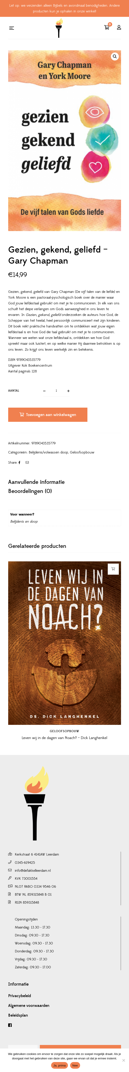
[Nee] (123, 1060)
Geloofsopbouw (82, 452)
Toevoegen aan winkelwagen (51, 414)
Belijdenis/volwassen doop (48, 452)
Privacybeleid (19, 996)
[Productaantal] (56, 391)
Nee (75, 1065)
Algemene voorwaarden (28, 1006)
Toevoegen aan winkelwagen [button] (113, 569)
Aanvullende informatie (36, 482)
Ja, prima (59, 1065)
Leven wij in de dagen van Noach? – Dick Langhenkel (64, 732)
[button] (115, 56)
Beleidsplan (18, 1015)
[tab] (64, 482)
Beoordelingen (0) (30, 491)
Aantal (13, 391)
